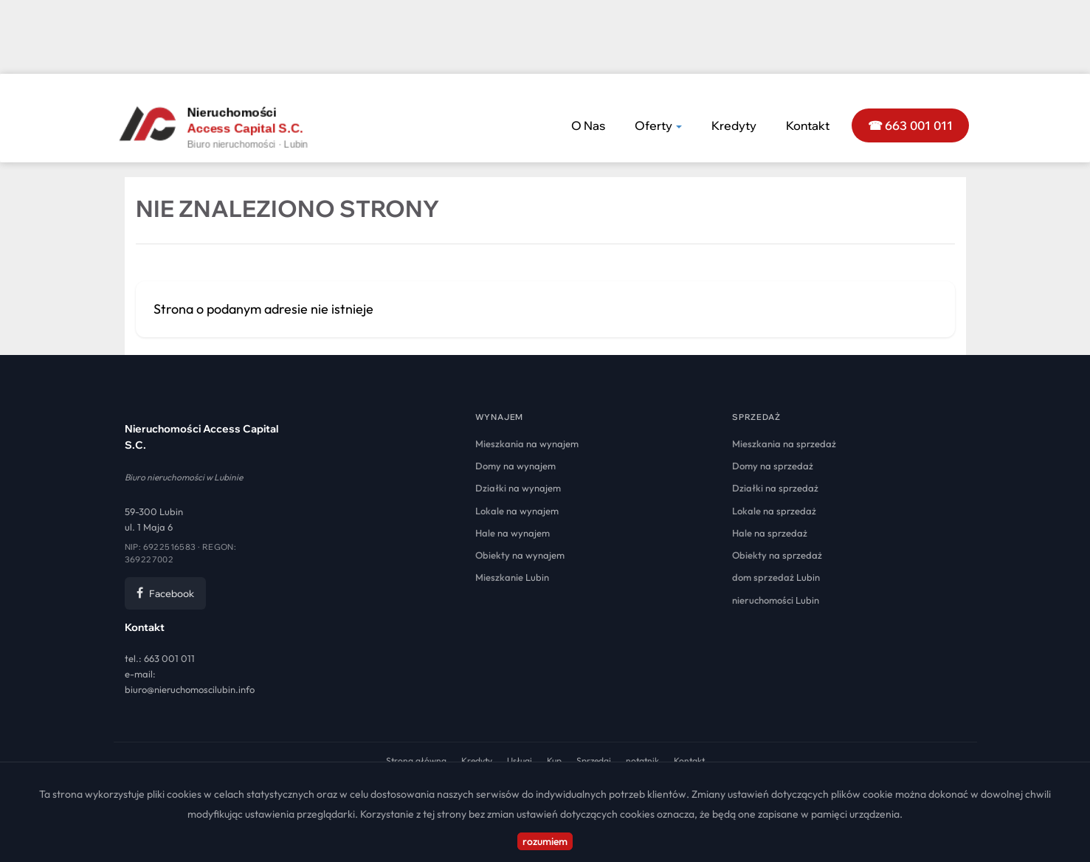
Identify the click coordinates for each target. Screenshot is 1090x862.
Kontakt (807, 125)
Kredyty (733, 125)
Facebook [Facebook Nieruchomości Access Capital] (165, 593)
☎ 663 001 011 (910, 125)
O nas (588, 125)
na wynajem (527, 443)
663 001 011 (169, 658)
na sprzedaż (784, 443)
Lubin (512, 577)
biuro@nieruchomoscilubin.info (190, 689)
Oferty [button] (658, 125)
